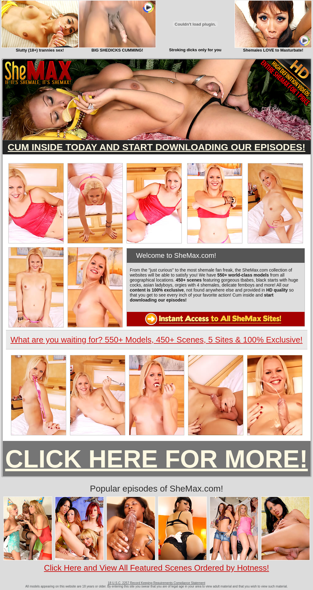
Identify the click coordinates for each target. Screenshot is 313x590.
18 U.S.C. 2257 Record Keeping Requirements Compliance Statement (156, 583)
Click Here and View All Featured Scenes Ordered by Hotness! (156, 567)
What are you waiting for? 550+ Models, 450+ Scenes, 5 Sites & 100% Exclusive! (156, 339)
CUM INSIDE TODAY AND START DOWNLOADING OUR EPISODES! (157, 147)
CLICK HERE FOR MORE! (156, 459)
